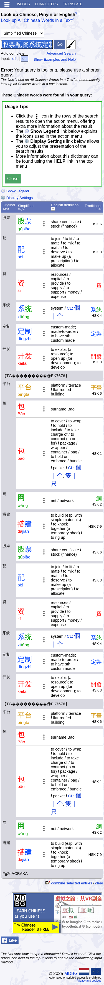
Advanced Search (61, 53)
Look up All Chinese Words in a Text (36, 20)
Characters (46, 4)
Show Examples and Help (55, 59)
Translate (72, 4)
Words (23, 4)
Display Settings (17, 198)
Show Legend (15, 191)
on (24, 59)
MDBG (71, 973)
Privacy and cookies (89, 980)
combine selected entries (71, 883)
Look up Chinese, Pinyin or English (38, 14)
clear (99, 883)
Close (13, 178)
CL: (70, 308)
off (14, 59)
